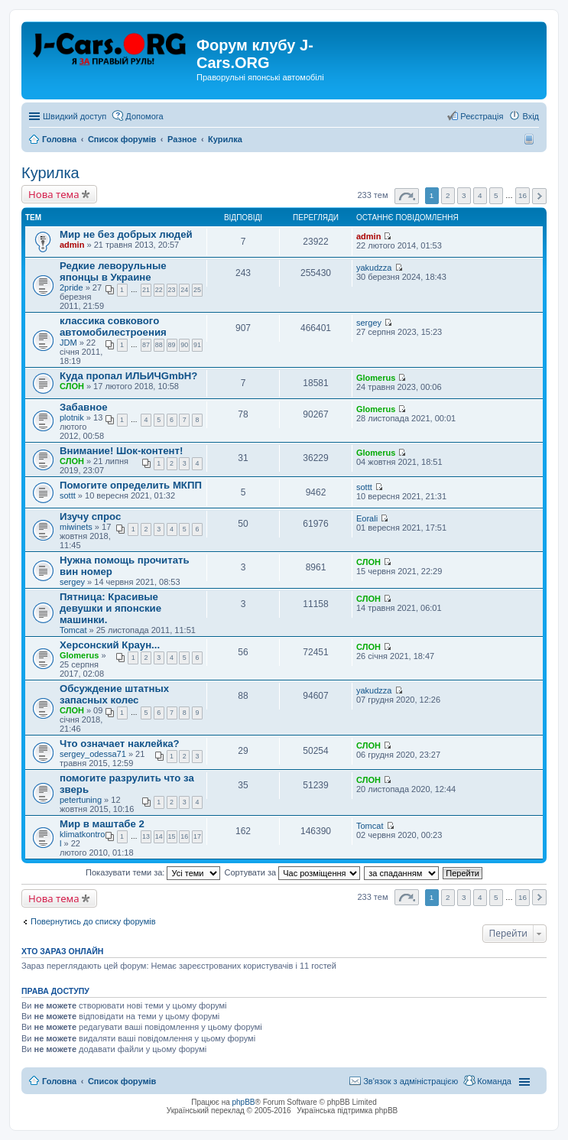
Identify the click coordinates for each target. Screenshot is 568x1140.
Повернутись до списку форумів (93, 921)
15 (172, 836)
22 (159, 290)
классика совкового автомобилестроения (113, 326)
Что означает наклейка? (120, 743)
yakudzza (373, 267)
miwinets (76, 526)
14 (159, 836)
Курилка (50, 172)
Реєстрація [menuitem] (481, 116)
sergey (368, 322)
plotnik (72, 417)
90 (184, 345)
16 (184, 836)
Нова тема (54, 194)
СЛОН (72, 386)
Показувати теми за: (153, 872)
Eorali (367, 518)
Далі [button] (539, 196)
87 (146, 345)
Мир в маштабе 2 (102, 824)
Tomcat (73, 630)
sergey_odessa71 (93, 753)
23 (172, 290)
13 (146, 836)
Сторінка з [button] (406, 196)
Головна (59, 1081)
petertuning (81, 799)
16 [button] (522, 195)
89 (172, 345)
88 (159, 345)
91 (197, 345)
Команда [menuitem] (494, 1081)
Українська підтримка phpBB (347, 1110)
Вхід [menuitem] (530, 116)
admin (72, 244)
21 (146, 290)
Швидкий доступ (74, 116)
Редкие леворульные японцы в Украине (113, 271)
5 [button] (496, 195)
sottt (68, 495)
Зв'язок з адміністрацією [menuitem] (410, 1081)
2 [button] (448, 195)
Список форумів (122, 1081)
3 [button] (464, 195)
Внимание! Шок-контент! (121, 450)
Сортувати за (293, 872)
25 (197, 290)
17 (197, 836)
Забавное (84, 407)
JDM (68, 342)
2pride (71, 287)
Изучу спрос (90, 516)
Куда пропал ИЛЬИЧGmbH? (128, 376)
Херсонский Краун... (110, 645)
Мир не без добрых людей (126, 234)
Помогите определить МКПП (131, 485)
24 (184, 290)
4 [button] (480, 195)
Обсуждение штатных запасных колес (114, 694)
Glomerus (375, 377)
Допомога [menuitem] (144, 116)
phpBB (243, 1102)
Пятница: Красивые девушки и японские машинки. (110, 608)
